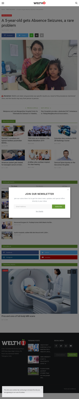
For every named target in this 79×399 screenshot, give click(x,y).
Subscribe (58, 206)
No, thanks (39, 211)
